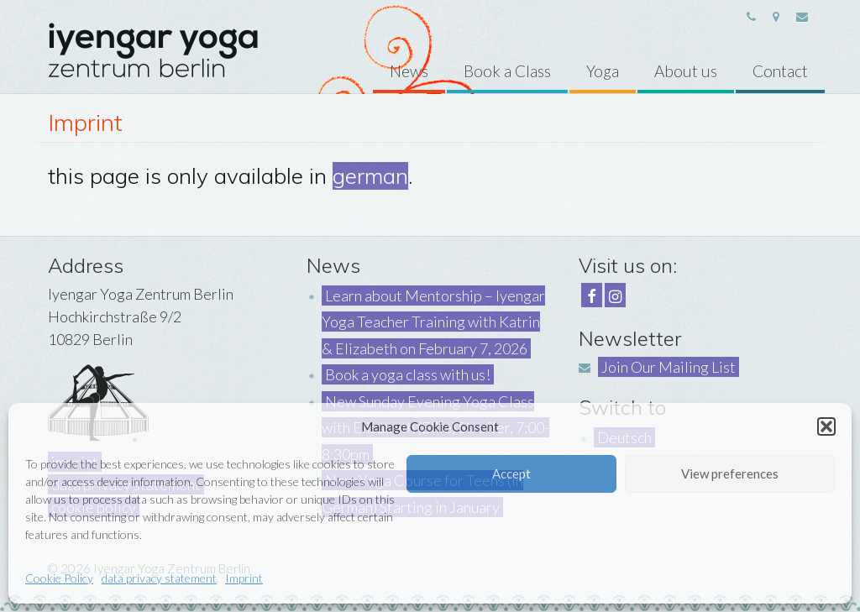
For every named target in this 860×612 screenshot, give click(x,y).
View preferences (730, 473)
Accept (511, 473)
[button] (826, 426)
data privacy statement (159, 578)
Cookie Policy (59, 578)
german (370, 176)
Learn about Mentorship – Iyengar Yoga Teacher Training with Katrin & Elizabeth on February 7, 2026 (433, 322)
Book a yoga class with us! (407, 374)
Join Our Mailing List (668, 367)
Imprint (244, 578)
